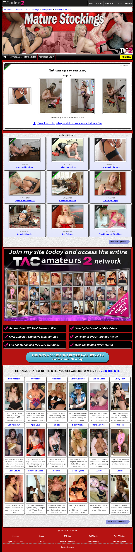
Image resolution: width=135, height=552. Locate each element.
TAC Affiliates (119, 536)
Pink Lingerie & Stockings (110, 234)
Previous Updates (118, 242)
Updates (99, 3)
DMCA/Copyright (119, 542)
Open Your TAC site (15, 542)
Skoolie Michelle (24, 234)
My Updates (16, 57)
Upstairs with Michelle (25, 201)
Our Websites (110, 3)
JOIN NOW (128, 3)
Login (120, 3)
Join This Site (110, 371)
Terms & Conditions (67, 542)
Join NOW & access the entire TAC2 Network (67, 357)
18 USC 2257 (41, 542)
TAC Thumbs (93, 536)
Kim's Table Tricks (24, 167)
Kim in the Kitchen (67, 201)
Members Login (46, 57)
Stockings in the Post (110, 167)
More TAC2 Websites (117, 522)
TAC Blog (67, 536)
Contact (41, 536)
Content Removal (67, 547)
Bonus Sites (30, 57)
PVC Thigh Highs (110, 201)
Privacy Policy (93, 542)
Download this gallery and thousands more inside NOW (67, 123)
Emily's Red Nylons (67, 167)
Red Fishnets (67, 234)
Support (16, 536)
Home (91, 3)
